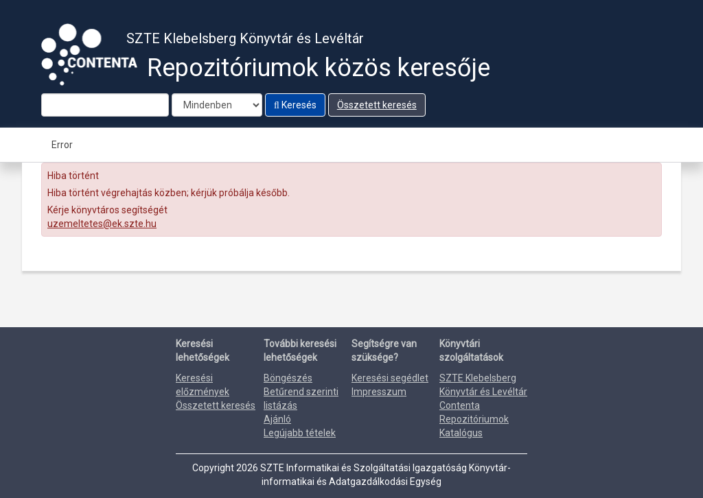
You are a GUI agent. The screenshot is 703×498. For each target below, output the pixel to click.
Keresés (295, 104)
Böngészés (288, 377)
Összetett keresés (377, 104)
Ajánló (277, 419)
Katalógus (461, 432)
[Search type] (217, 105)
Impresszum (379, 391)
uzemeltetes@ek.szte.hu (102, 223)
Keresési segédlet (390, 377)
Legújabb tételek (300, 432)
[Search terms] (105, 105)
